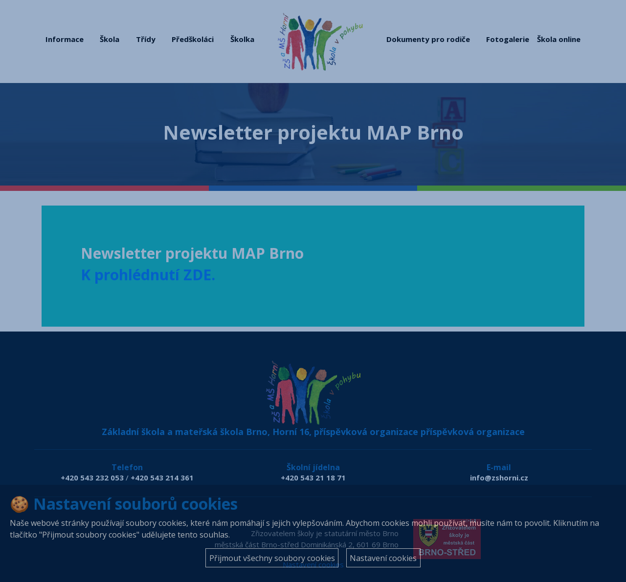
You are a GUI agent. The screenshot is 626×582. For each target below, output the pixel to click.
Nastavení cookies (383, 558)
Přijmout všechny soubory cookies (272, 558)
